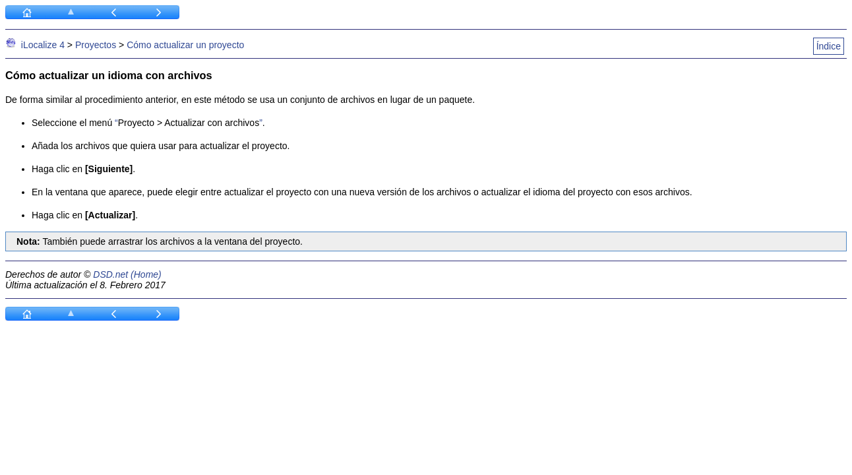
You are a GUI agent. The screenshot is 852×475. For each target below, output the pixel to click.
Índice (828, 46)
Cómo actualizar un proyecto (185, 45)
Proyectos (95, 45)
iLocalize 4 (43, 45)
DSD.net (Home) (127, 274)
